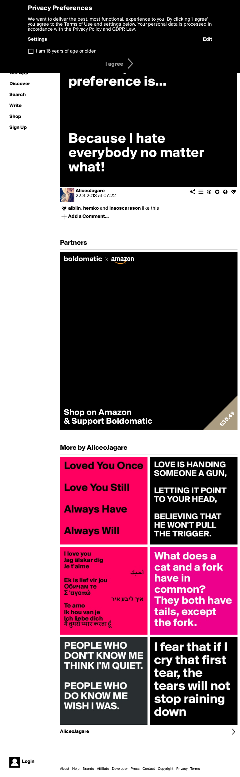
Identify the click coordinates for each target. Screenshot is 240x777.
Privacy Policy (87, 29)
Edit (207, 39)
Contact (148, 769)
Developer (120, 769)
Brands (88, 769)
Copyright (165, 769)
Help (76, 769)
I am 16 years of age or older (66, 51)
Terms (195, 769)
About (64, 769)
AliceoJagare (90, 190)
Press (135, 769)
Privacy (182, 769)
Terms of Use (78, 24)
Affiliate (103, 769)
